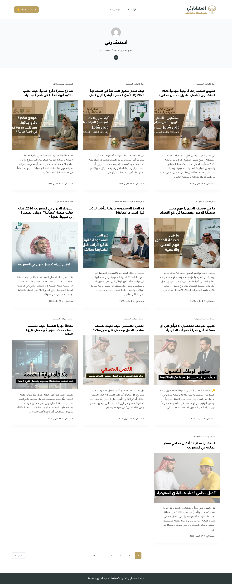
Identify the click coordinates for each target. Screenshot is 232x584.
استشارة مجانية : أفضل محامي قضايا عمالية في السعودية (187, 449)
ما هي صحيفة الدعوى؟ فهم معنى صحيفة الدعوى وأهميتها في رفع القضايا (190, 216)
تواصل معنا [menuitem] (114, 9)
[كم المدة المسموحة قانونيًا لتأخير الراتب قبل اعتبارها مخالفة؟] (116, 247)
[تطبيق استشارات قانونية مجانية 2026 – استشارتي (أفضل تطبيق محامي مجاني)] (187, 129)
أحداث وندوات (209, 323)
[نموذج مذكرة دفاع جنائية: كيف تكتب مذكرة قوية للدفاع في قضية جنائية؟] (45, 125)
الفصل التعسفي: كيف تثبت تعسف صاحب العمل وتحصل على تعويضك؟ (117, 332)
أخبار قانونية (210, 84)
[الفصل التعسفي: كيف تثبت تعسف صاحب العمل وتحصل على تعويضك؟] (116, 364)
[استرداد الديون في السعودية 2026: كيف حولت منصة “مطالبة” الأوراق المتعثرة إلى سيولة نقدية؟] (45, 251)
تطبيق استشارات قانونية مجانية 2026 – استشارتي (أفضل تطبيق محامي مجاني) (187, 95)
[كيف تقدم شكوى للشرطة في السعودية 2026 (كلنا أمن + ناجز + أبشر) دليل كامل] (116, 129)
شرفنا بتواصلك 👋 (26, 9)
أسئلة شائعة (128, 206)
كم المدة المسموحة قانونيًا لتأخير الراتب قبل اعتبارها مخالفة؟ (120, 214)
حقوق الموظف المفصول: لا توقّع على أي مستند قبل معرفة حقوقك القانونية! (187, 332)
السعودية (200, 84)
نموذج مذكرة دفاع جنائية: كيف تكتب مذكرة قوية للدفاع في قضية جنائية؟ (46, 93)
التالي (18, 560)
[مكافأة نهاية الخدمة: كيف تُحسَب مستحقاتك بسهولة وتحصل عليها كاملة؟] (45, 369)
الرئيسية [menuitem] (132, 9)
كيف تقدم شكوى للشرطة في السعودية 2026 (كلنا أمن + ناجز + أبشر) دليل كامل (120, 95)
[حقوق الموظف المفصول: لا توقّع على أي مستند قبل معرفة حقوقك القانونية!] (187, 364)
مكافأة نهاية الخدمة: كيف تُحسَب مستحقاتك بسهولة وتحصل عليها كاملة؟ (48, 334)
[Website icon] (116, 57)
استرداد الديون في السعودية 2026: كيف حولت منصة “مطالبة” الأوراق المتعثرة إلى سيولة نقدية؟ (48, 216)
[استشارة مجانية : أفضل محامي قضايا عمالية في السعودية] (187, 482)
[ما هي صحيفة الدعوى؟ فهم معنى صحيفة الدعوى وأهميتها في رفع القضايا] (187, 251)
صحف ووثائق (59, 84)
